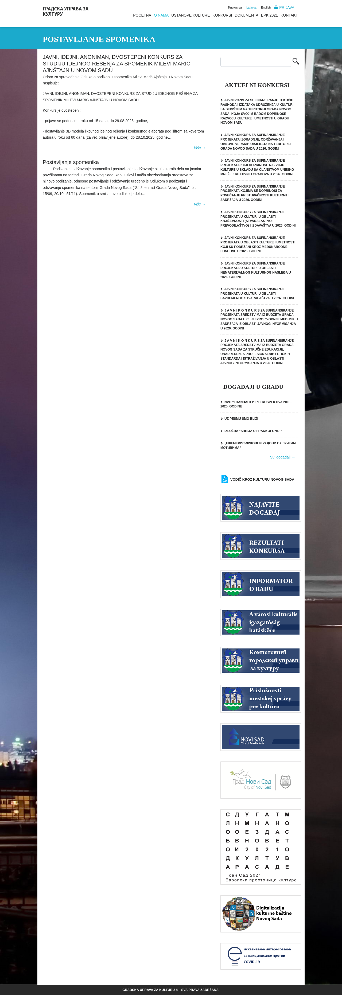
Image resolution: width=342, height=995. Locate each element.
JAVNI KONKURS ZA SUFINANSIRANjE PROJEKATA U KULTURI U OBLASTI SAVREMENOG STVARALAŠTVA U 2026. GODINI (257, 293)
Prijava (286, 7)
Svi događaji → (282, 457)
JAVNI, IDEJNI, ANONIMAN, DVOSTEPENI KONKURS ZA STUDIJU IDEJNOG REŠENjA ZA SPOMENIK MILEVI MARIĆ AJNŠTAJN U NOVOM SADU (116, 63)
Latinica (251, 7)
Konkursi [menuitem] (222, 15)
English (266, 7)
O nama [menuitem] (161, 15)
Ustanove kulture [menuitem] (190, 15)
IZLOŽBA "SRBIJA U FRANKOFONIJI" (253, 431)
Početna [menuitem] (142, 15)
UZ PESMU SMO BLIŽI (241, 419)
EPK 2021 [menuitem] (269, 15)
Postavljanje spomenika (71, 162)
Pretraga (296, 62)
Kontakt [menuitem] (289, 15)
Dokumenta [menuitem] (246, 15)
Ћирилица (235, 7)
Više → (200, 148)
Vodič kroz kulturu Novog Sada (262, 479)
